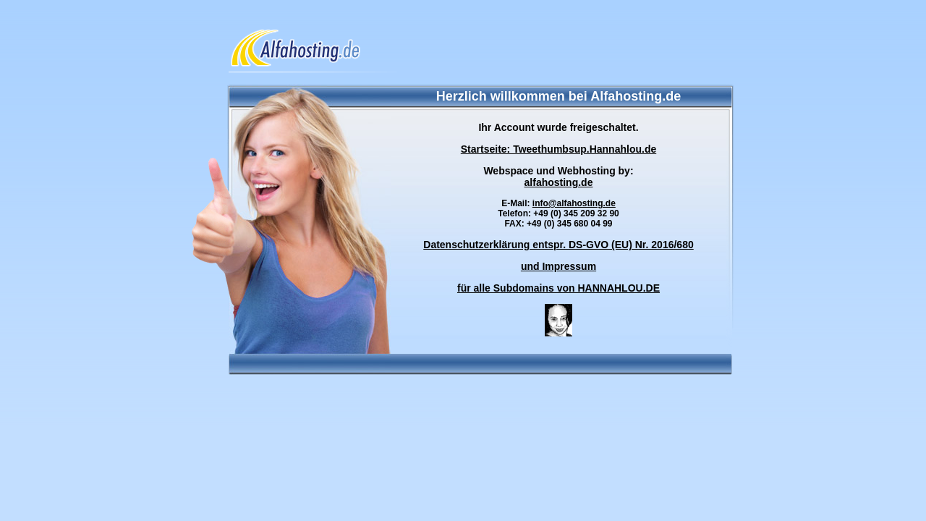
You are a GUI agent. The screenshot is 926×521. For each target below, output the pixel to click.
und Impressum (558, 266)
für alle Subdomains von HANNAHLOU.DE (558, 288)
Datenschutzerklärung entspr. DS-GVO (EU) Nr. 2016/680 (558, 244)
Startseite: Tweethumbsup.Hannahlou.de (558, 149)
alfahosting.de (558, 182)
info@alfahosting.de (574, 203)
